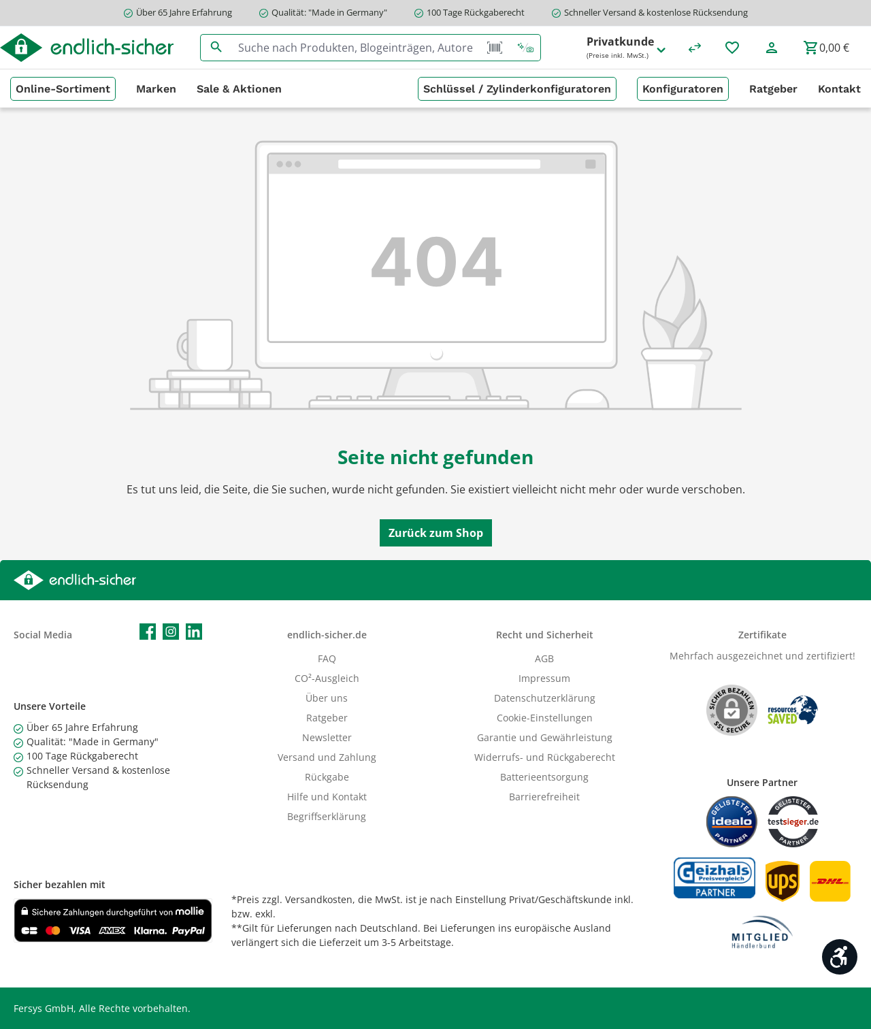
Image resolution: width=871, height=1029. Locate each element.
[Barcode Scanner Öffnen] (494, 47)
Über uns (327, 697)
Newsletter (327, 737)
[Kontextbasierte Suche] (525, 48)
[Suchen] (216, 47)
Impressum (544, 678)
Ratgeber (327, 717)
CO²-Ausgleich (327, 678)
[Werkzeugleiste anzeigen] (839, 957)
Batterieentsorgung (544, 776)
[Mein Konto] (771, 47)
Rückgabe (327, 776)
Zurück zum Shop (436, 532)
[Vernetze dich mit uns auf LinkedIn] (194, 631)
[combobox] (356, 47)
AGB (544, 658)
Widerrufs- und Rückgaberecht (544, 757)
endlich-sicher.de (327, 634)
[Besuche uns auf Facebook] (147, 631)
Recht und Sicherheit (544, 634)
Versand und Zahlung (327, 757)
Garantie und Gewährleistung (544, 737)
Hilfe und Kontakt (327, 796)
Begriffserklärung (326, 816)
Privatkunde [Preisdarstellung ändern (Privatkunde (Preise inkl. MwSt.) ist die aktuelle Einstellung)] (627, 48)
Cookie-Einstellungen (545, 717)
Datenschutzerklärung (544, 697)
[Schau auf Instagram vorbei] (171, 631)
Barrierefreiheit (544, 796)
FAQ (327, 658)
